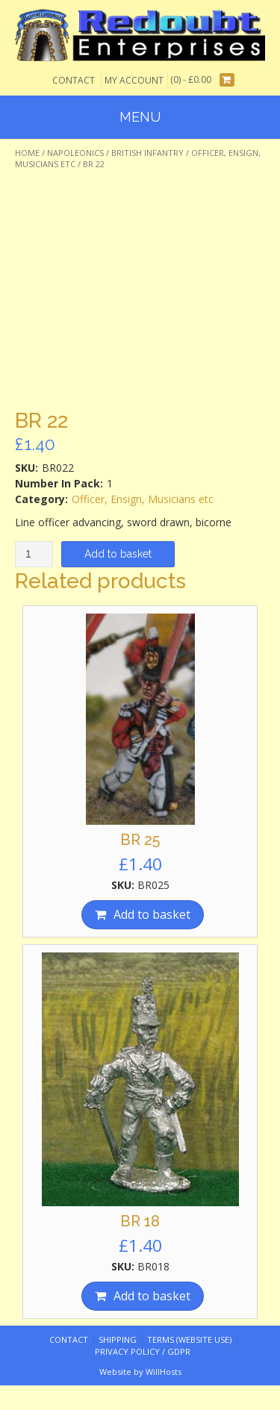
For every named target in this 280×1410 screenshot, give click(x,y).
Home (27, 152)
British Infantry (147, 152)
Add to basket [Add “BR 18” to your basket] (151, 1296)
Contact (73, 80)
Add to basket (118, 554)
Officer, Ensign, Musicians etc (143, 499)
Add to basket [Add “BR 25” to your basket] (151, 914)
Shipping (118, 1339)
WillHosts (163, 1371)
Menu (140, 117)
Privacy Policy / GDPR (142, 1351)
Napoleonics (75, 152)
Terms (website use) (189, 1339)
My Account (134, 80)
